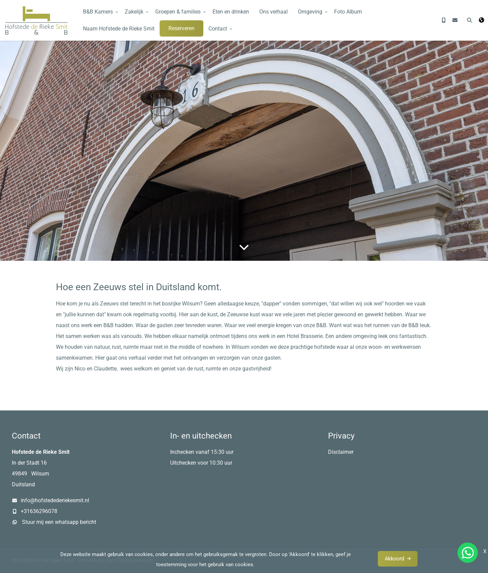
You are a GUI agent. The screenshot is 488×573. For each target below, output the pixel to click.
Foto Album (348, 11)
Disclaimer (340, 452)
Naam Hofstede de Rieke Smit (119, 28)
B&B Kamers (98, 11)
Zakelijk (134, 11)
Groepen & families (178, 11)
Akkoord (394, 558)
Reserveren (181, 28)
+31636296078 (39, 511)
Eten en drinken (230, 11)
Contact (217, 28)
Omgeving (310, 11)
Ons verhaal (273, 11)
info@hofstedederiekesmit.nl (55, 500)
